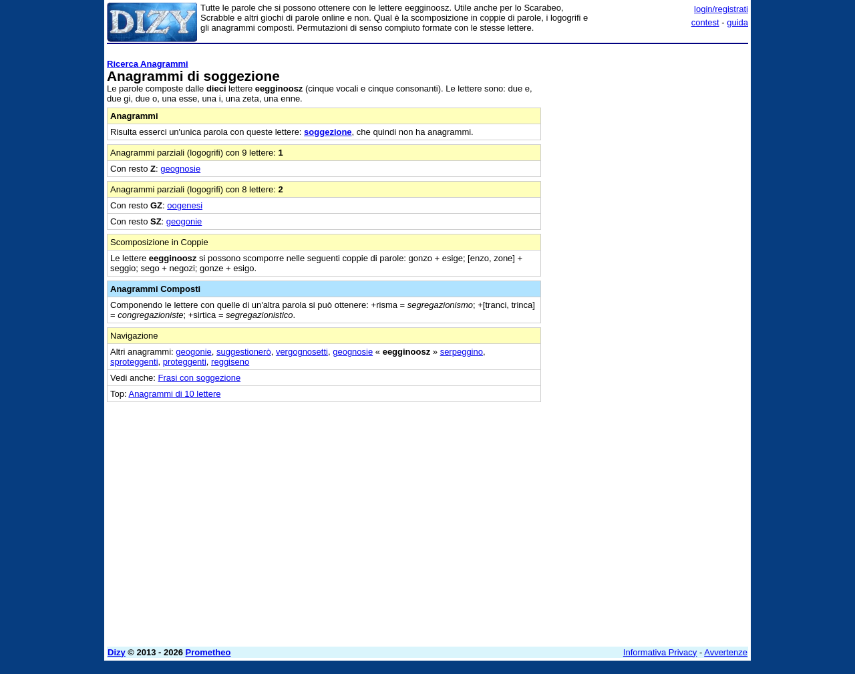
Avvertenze (725, 652)
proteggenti (184, 362)
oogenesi (184, 205)
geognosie (180, 169)
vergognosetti (302, 352)
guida (737, 22)
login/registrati (721, 9)
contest (705, 22)
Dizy (117, 652)
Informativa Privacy (660, 652)
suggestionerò (243, 352)
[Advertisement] (648, 249)
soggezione (328, 132)
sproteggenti (134, 362)
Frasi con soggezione (199, 378)
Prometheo (208, 652)
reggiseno (230, 362)
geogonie (184, 221)
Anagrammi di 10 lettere (174, 394)
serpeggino (461, 352)
